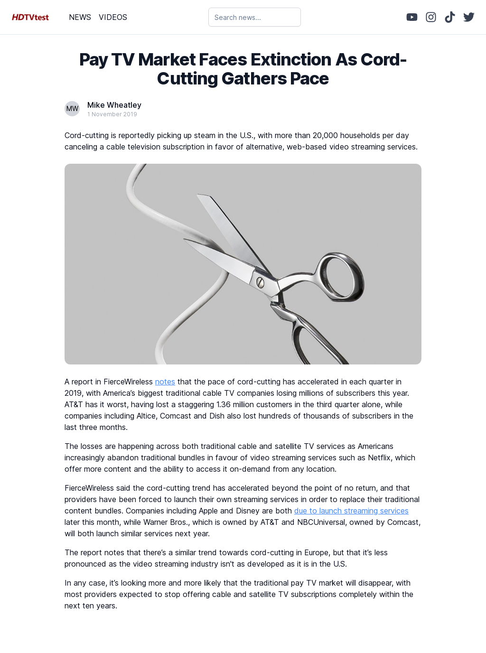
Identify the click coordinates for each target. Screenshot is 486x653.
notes (165, 381)
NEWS (80, 17)
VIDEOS (113, 17)
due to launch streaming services (351, 510)
